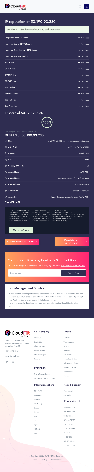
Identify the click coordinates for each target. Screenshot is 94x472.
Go (35, 420)
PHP (35, 416)
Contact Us (38, 342)
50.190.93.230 (69, 407)
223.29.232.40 (69, 445)
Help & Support (72, 385)
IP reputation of (72, 401)
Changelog (67, 395)
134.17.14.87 (68, 424)
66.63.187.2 (68, 437)
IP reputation (68, 371)
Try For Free (73, 273)
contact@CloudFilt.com (13, 356)
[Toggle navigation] (86, 6)
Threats (67, 331)
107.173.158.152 (69, 441)
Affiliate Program (40, 354)
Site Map (44, 459)
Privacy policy (56, 459)
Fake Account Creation (72, 363)
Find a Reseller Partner (42, 374)
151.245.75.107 (69, 420)
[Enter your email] (34, 273)
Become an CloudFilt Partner (44, 378)
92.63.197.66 (68, 416)
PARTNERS (40, 368)
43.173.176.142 (69, 428)
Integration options (44, 385)
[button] (80, 6)
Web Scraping (69, 342)
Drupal (36, 408)
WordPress (38, 395)
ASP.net (37, 429)
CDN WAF (38, 391)
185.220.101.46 (69, 411)
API (35, 433)
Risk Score (67, 376)
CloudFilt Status (39, 346)
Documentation (69, 391)
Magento (37, 399)
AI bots (66, 346)
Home (35, 459)
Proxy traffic (68, 354)
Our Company (41, 331)
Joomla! (37, 412)
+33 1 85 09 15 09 (12, 351)
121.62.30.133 (69, 432)
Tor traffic (67, 350)
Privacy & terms (39, 350)
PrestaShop (38, 403)
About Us (37, 337)
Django (37, 424)
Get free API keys (21, 230)
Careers (37, 359)
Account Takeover (70, 367)
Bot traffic (67, 337)
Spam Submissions (70, 359)
